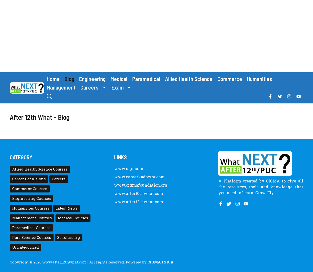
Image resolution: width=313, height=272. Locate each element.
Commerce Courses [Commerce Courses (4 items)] (29, 188)
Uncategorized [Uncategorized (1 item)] (25, 247)
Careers (94, 87)
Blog (69, 78)
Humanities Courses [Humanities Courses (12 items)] (30, 208)
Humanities (259, 78)
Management (61, 87)
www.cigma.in (128, 168)
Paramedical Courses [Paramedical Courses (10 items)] (31, 227)
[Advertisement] (156, 36)
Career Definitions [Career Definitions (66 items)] (29, 179)
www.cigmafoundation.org (140, 185)
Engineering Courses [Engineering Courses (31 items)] (31, 198)
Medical (119, 78)
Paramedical (146, 78)
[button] (49, 96)
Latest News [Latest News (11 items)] (67, 208)
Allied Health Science (188, 78)
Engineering (92, 78)
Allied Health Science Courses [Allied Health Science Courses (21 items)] (39, 169)
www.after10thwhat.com (138, 193)
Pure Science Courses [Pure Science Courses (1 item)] (31, 237)
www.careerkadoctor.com (139, 176)
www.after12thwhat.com (138, 201)
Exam (123, 87)
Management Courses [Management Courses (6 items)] (32, 218)
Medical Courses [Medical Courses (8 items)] (73, 218)
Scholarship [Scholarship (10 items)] (68, 237)
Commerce (229, 78)
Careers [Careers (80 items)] (59, 179)
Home (53, 78)
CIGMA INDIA (160, 262)
